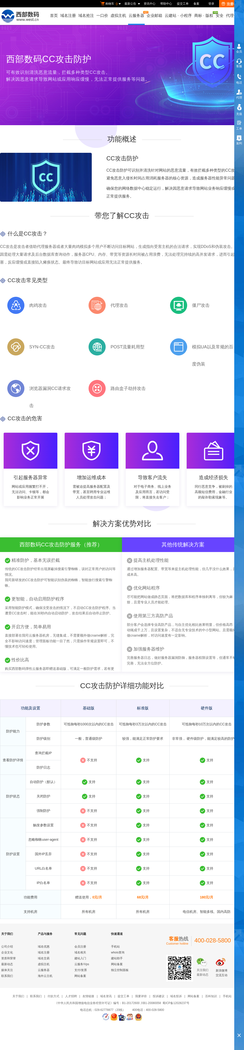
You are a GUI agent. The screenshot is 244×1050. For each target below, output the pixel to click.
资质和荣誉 (8, 958)
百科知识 (211, 996)
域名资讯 (106, 996)
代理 (239, 97)
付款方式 (53, 996)
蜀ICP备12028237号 (176, 1003)
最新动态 (7, 964)
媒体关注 (7, 970)
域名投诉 (176, 996)
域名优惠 (44, 946)
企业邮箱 (154, 15)
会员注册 (80, 946)
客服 (239, 66)
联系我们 (7, 976)
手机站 (115, 946)
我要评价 (141, 996)
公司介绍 (7, 946)
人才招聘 (71, 996)
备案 (196, 3)
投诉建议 (158, 996)
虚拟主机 (118, 15)
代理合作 (234, 15)
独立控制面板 (120, 970)
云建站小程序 (178, 15)
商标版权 (204, 14)
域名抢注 (86, 15)
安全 (220, 15)
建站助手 (117, 958)
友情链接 (88, 996)
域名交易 (44, 958)
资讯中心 (149, 3)
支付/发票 (80, 970)
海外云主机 (45, 976)
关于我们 (18, 996)
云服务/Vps (81, 964)
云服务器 (137, 14)
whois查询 (117, 952)
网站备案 (80, 976)
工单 (239, 128)
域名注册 (68, 15)
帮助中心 (166, 3)
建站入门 (80, 958)
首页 (54, 15)
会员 (239, 51)
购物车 (111, 3)
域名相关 (80, 952)
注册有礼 (231, 4)
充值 (239, 114)
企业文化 (7, 952)
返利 (239, 143)
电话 (239, 82)
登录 (211, 3)
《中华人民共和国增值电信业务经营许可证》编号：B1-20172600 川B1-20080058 (108, 1003)
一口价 (102, 15)
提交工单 (183, 3)
